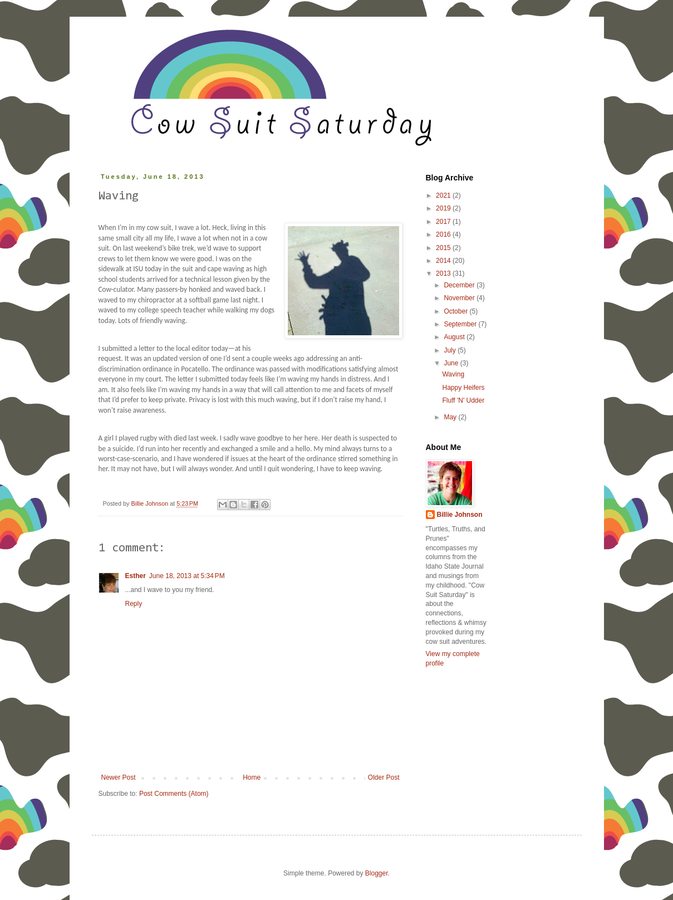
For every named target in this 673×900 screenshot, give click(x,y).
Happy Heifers (463, 388)
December (460, 285)
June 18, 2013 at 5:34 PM (187, 576)
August (455, 337)
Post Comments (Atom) (174, 794)
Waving (453, 374)
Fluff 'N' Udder (463, 400)
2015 (444, 248)
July (451, 350)
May (451, 417)
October (456, 311)
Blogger (376, 873)
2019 (444, 208)
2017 (444, 222)
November (460, 298)
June (452, 363)
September (461, 324)
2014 (444, 261)
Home (252, 777)
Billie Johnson (460, 515)
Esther (135, 576)
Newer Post (118, 777)
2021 (444, 195)
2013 (444, 273)
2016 (444, 234)
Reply (134, 604)
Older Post (384, 777)
